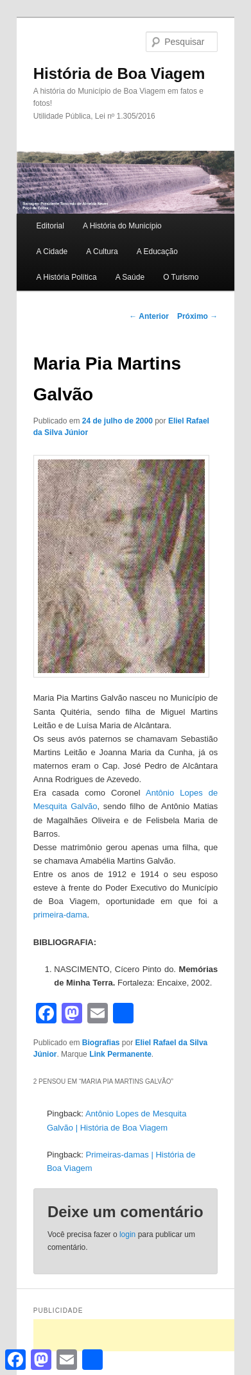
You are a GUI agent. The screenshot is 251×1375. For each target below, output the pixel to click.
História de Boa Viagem (119, 73)
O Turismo (180, 277)
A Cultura (101, 251)
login (127, 1234)
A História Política (67, 277)
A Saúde (130, 277)
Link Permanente (120, 1054)
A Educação (157, 251)
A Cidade (52, 251)
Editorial (50, 225)
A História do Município (122, 225)
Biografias (101, 1042)
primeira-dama (60, 914)
